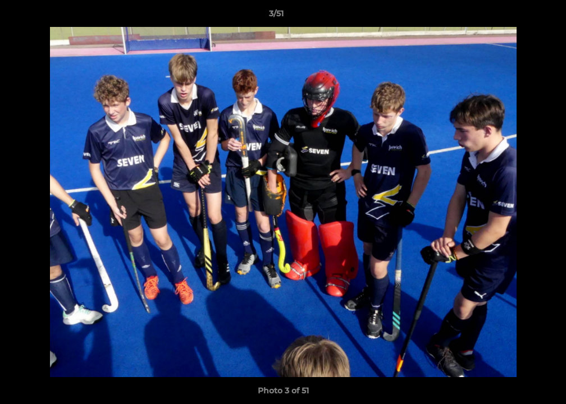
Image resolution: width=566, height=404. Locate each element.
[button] (519, 16)
